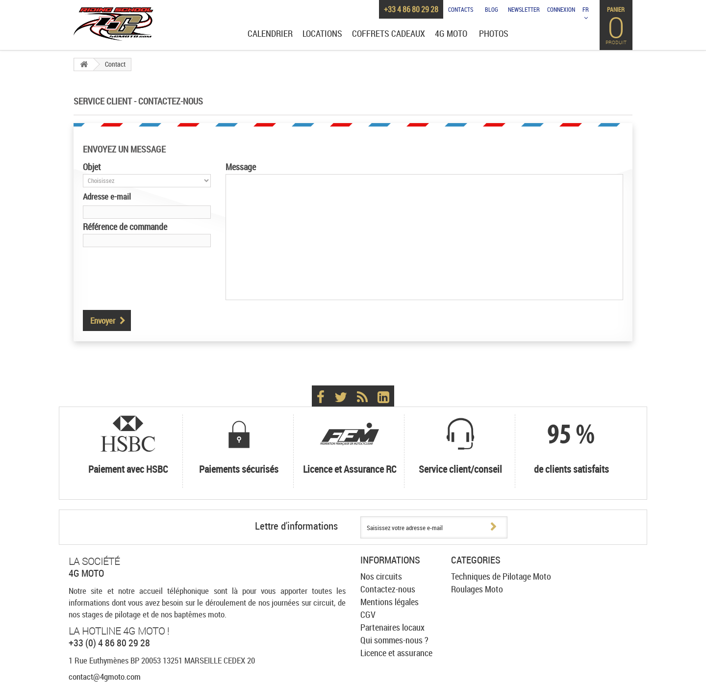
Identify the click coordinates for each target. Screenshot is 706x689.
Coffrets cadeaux (388, 33)
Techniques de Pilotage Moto (501, 576)
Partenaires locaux (392, 627)
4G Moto (451, 33)
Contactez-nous (387, 589)
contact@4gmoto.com (105, 676)
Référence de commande (125, 226)
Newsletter (524, 9)
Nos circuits (381, 576)
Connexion (561, 9)
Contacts (460, 9)
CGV (368, 614)
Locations (322, 33)
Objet (92, 166)
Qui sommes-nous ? (394, 640)
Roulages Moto (477, 589)
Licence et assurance (396, 653)
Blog (491, 9)
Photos (493, 33)
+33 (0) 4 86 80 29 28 (109, 642)
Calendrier (270, 33)
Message (241, 166)
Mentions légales (389, 602)
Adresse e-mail (107, 196)
